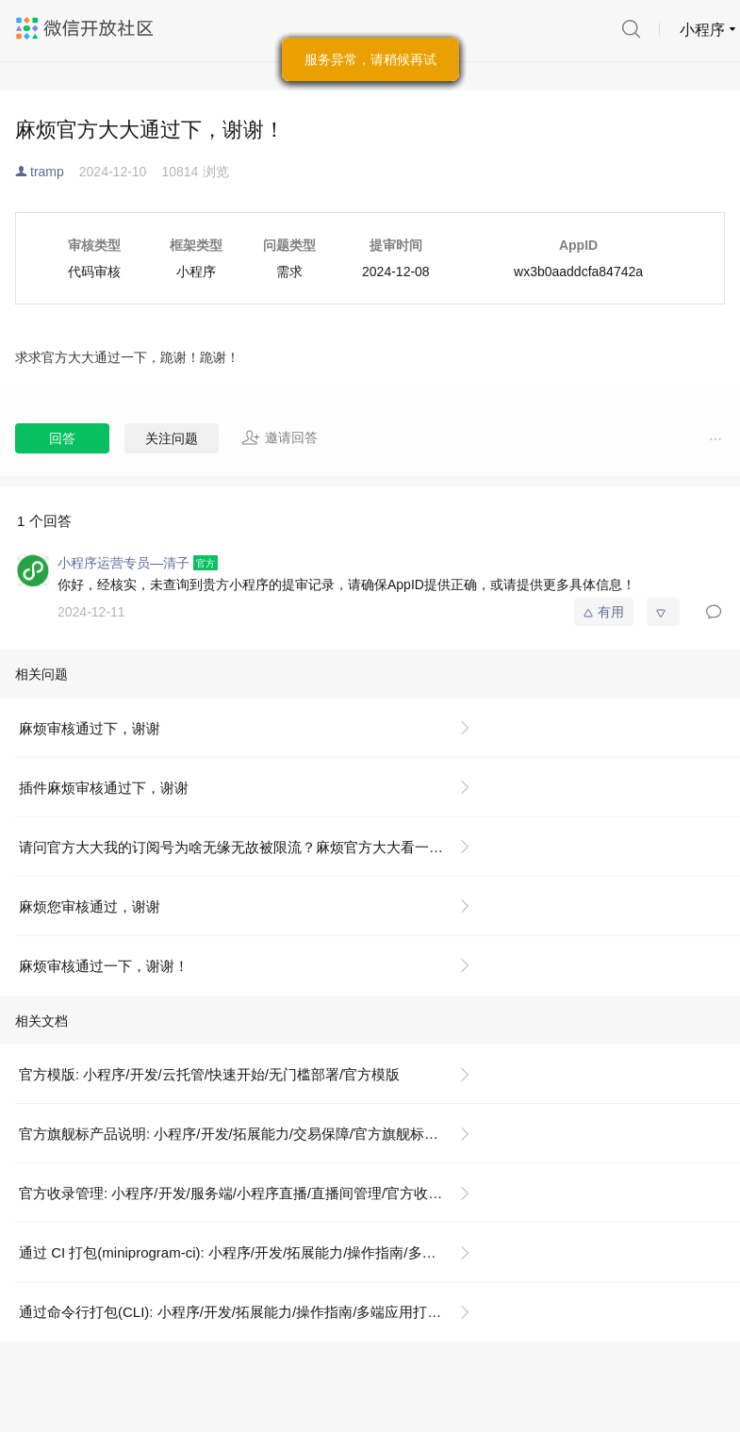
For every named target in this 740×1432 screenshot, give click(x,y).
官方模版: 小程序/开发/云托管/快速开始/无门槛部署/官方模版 (209, 1074)
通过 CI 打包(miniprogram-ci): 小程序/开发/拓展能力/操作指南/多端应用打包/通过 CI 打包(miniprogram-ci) (252, 1252)
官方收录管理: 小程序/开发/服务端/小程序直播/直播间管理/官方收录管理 (244, 1193)
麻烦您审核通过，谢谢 (89, 906)
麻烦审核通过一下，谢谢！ (104, 966)
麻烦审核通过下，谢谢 (89, 728)
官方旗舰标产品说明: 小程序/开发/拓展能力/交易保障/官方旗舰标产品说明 (250, 1134)
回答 (62, 438)
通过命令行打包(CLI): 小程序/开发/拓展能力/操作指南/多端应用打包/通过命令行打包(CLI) (252, 1312)
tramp (47, 171)
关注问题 (171, 438)
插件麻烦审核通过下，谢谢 (104, 788)
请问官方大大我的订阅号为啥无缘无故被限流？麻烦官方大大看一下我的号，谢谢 (252, 847)
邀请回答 (279, 437)
